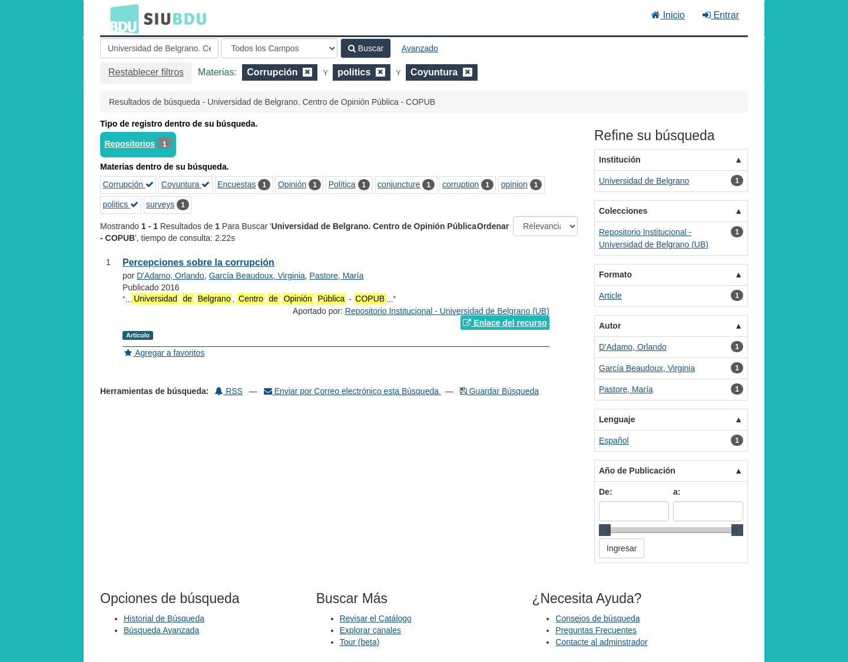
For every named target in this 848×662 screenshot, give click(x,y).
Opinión (292, 184)
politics (121, 204)
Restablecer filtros (146, 72)
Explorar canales (370, 630)
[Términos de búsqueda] (159, 48)
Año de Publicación (637, 470)
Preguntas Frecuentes (596, 630)
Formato (615, 274)
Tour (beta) (360, 642)
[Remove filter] (307, 72)
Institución (620, 159)
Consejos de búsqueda (597, 618)
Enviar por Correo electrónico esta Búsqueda (352, 391)
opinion (514, 184)
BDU (121, 18)
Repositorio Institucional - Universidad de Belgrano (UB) (447, 311)
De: (605, 492)
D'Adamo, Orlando (170, 275)
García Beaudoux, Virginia (257, 275)
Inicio (668, 15)
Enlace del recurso (504, 322)
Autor (610, 325)
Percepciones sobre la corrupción (198, 262)
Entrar (721, 15)
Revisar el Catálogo (376, 618)
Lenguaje (617, 419)
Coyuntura (185, 184)
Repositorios (130, 143)
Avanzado (420, 48)
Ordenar (493, 226)
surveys (160, 204)
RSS (229, 391)
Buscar (365, 48)
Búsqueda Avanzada (161, 630)
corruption (460, 184)
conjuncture (398, 184)
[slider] (605, 530)
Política (342, 184)
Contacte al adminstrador (601, 642)
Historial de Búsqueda (164, 618)
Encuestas (236, 184)
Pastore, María (337, 275)
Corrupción (128, 184)
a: (676, 492)
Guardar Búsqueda (499, 391)
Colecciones (623, 211)
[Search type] (279, 48)
